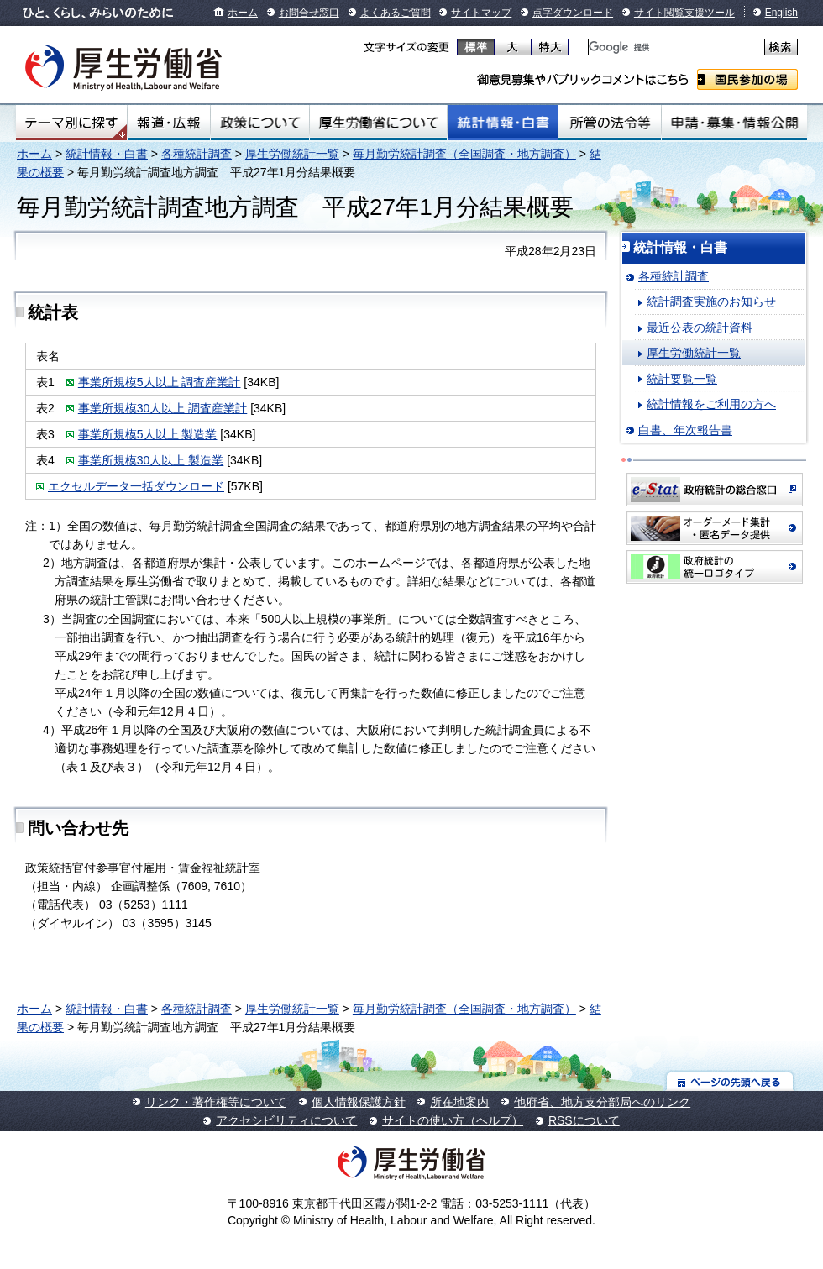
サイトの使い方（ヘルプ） (452, 1120)
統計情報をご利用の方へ (711, 404)
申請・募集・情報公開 (734, 122)
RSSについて (584, 1120)
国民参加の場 (747, 79)
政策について (260, 122)
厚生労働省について (379, 122)
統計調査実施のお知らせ (711, 301)
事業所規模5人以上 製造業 (148, 434)
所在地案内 (459, 1102)
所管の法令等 (609, 122)
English (781, 12)
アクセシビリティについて (286, 1120)
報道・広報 (169, 122)
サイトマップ (481, 12)
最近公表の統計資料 (699, 327)
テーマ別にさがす (71, 122)
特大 (550, 47)
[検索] (675, 47)
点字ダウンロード (572, 12)
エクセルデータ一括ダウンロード (136, 486)
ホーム (243, 12)
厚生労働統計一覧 (292, 153)
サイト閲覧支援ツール (684, 12)
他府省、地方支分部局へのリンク (602, 1102)
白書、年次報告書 (685, 430)
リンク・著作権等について (215, 1102)
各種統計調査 (196, 153)
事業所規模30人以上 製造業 (150, 460)
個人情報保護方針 (359, 1102)
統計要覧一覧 (682, 378)
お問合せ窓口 (309, 12)
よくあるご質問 (395, 12)
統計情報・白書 (503, 122)
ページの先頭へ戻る (730, 1081)
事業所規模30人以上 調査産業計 (162, 408)
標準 (476, 47)
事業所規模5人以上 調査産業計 (159, 382)
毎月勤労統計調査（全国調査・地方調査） (464, 153)
